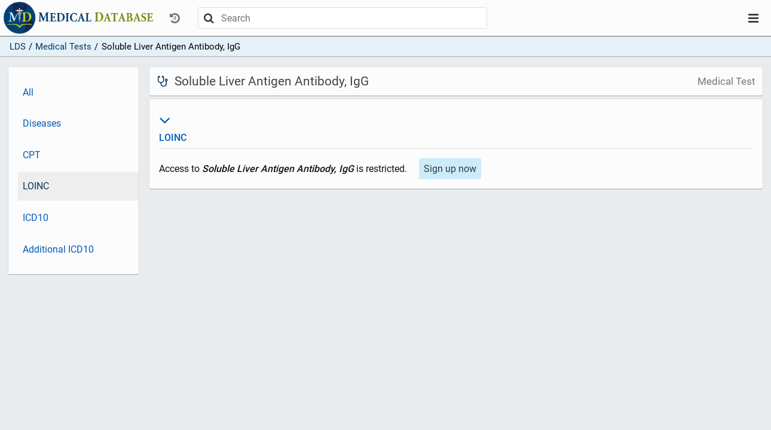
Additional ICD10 (58, 249)
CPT (32, 155)
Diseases (42, 123)
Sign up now (450, 168)
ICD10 (35, 217)
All (28, 92)
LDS (18, 46)
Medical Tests (63, 46)
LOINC (36, 186)
